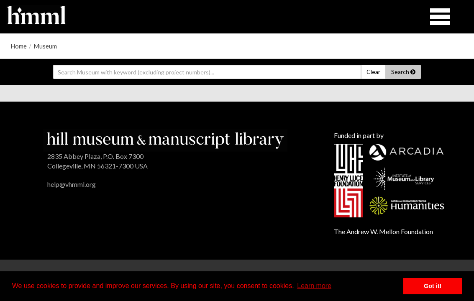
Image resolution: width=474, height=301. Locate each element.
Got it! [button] (432, 286)
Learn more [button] (314, 285)
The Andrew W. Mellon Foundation (383, 231)
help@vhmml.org (71, 184)
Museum (45, 46)
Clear (373, 71)
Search (403, 71)
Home (18, 46)
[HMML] (165, 139)
